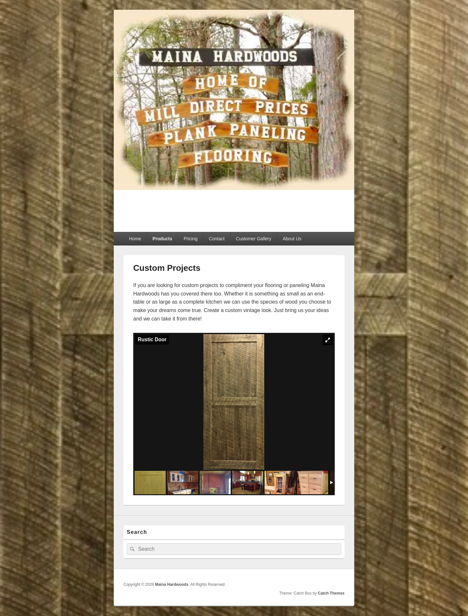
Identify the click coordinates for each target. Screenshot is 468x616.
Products (162, 238)
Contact (217, 238)
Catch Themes (331, 593)
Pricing (191, 238)
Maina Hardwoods (174, 207)
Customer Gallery (253, 238)
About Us (292, 238)
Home (135, 238)
